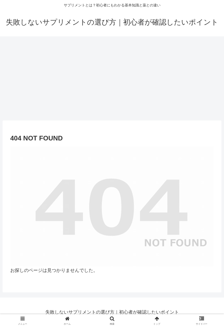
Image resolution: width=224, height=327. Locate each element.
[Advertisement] (112, 78)
